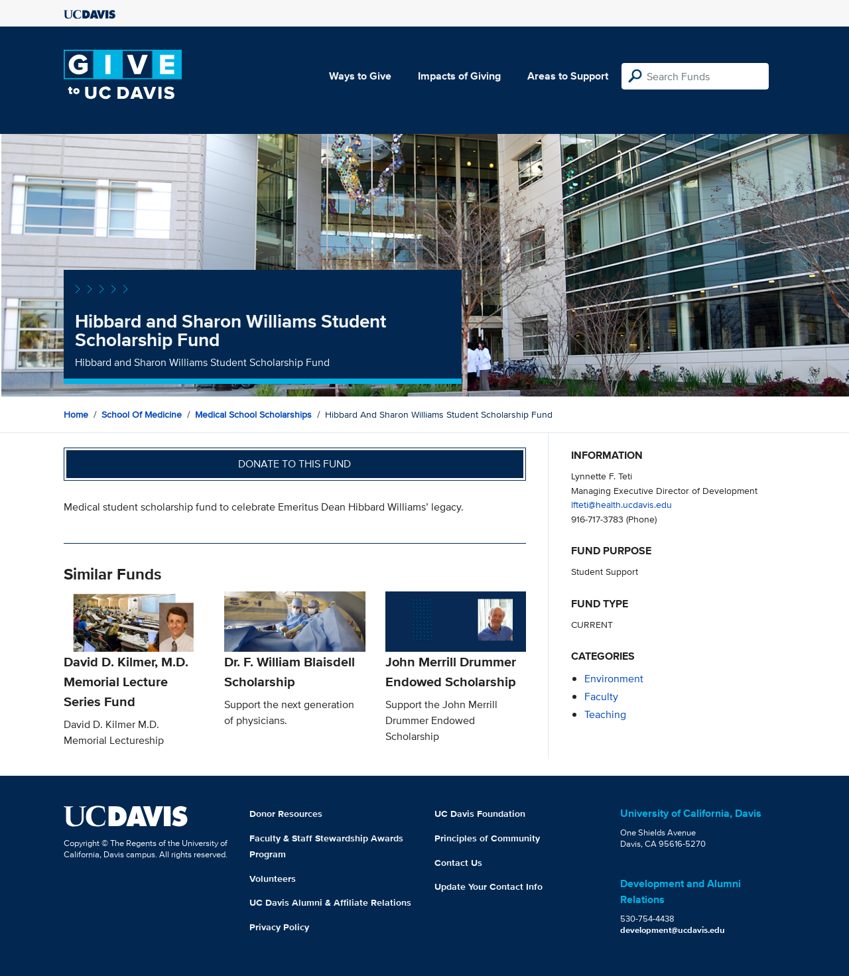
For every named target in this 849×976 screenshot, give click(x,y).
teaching (605, 714)
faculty (601, 696)
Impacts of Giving (459, 76)
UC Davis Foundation (479, 813)
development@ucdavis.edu (672, 930)
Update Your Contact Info (488, 886)
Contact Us (458, 862)
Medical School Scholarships (253, 414)
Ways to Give (360, 76)
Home (76, 414)
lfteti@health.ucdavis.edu (621, 504)
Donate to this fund (294, 463)
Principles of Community (487, 838)
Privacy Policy (279, 927)
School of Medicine (141, 414)
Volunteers (272, 878)
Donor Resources (285, 813)
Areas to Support (567, 76)
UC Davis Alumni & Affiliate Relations (330, 902)
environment (613, 678)
